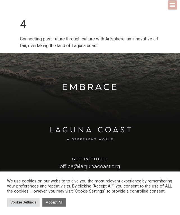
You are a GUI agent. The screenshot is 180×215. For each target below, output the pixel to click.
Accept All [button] (54, 202)
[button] (172, 5)
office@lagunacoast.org (90, 166)
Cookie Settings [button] (23, 202)
